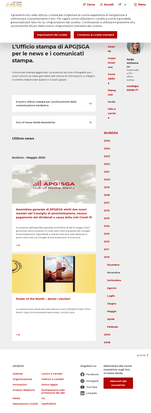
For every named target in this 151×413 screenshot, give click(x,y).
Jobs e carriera (112, 113)
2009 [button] (107, 334)
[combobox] (122, 5)
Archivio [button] (111, 133)
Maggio (111, 311)
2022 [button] (107, 164)
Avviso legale (50, 384)
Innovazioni (20, 384)
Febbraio (112, 326)
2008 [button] (107, 342)
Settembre (114, 280)
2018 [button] (107, 195)
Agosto (111, 288)
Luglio (111, 295)
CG (43, 398)
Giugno (111, 303)
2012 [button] (106, 241)
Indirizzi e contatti (53, 379)
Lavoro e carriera (52, 373)
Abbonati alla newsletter (118, 383)
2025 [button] (107, 140)
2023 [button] (107, 156)
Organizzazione (112, 63)
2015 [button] (106, 218)
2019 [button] (107, 187)
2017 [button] (107, 202)
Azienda (18, 373)
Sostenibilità (111, 79)
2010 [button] (107, 257)
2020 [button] (107, 179)
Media (111, 101)
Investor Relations (24, 390)
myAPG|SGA (49, 403)
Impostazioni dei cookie (52, 34)
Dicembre (113, 264)
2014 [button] (107, 226)
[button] (54, 103)
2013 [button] (106, 233)
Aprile (111, 319)
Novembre (113, 272)
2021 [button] (106, 171)
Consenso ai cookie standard (95, 34)
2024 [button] (107, 148)
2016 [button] (107, 210)
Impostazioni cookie (25, 403)
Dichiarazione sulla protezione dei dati (53, 391)
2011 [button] (106, 249)
